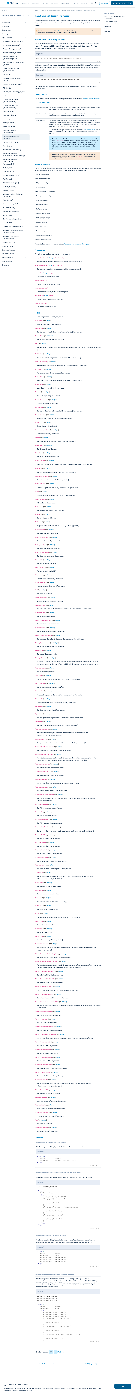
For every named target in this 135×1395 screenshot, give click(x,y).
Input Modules (7, 38)
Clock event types (41, 226)
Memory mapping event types (44, 196)
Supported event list (112, 24)
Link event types (40, 187)
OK (123, 1386)
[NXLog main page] (12, 3)
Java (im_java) (7, 119)
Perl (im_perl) (7, 179)
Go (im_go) (6, 95)
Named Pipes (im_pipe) (11, 183)
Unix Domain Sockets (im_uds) (13, 226)
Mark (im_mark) (8, 146)
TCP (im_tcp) (7, 215)
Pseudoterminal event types (44, 235)
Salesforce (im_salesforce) (12, 204)
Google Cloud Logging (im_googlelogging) (10, 100)
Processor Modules (8, 254)
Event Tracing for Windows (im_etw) (12, 79)
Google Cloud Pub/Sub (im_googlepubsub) (10, 106)
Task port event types (42, 209)
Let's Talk (104, 3)
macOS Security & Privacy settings (115, 16)
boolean (51, 460)
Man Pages (6, 23)
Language (5, 34)
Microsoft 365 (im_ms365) (12, 150)
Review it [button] (60, 1352)
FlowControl (61, 31)
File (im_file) (7, 88)
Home (6, 11)
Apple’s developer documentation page (77, 244)
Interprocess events (42, 204)
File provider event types (43, 183)
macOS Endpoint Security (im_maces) (11, 137)
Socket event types (41, 222)
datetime (50, 336)
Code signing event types (43, 218)
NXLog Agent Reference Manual (50, 10)
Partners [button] (54, 3)
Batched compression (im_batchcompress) (10, 58)
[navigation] (27, 22)
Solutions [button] (35, 3)
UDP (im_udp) (7, 223)
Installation (5, 26)
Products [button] (24, 3)
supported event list (89, 130)
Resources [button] (65, 3)
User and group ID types (43, 213)
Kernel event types (41, 231)
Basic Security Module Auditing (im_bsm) (13, 64)
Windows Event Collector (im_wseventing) (11, 237)
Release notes (7, 261)
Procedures (108, 26)
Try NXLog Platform (121, 3)
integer (49, 328)
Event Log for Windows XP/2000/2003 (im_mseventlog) (14, 155)
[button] (96, 3)
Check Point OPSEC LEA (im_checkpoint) (11, 70)
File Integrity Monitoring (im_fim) (14, 92)
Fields (106, 29)
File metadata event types (43, 178)
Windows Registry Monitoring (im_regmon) (12, 195)
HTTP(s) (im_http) (9, 111)
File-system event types (42, 174)
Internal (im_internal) (9, 115)
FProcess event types (42, 200)
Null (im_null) (7, 168)
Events (80, 1147)
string (50, 258)
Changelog (5, 265)
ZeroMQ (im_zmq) (9, 242)
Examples (107, 31)
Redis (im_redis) (8, 190)
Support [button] (83, 3)
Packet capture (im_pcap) (11, 175)
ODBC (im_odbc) (8, 171)
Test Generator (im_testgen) (12, 219)
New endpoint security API (43, 239)
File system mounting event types (45, 191)
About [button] (74, 3)
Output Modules (7, 246)
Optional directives (111, 21)
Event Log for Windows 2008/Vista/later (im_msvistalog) (10, 162)
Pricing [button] (45, 3)
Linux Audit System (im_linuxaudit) (9, 131)
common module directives (91, 99)
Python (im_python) (9, 187)
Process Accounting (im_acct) (13, 41)
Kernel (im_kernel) (9, 126)
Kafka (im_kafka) (8, 123)
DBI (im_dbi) (7, 74)
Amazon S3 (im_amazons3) (12, 49)
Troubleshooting (7, 257)
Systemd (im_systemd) (11, 211)
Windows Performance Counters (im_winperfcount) (13, 231)
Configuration (6, 30)
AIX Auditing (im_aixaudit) (11, 45)
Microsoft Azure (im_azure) (12, 53)
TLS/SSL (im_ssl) (9, 208)
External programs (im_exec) (12, 84)
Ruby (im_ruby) (8, 200)
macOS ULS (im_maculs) (11, 142)
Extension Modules (8, 250)
